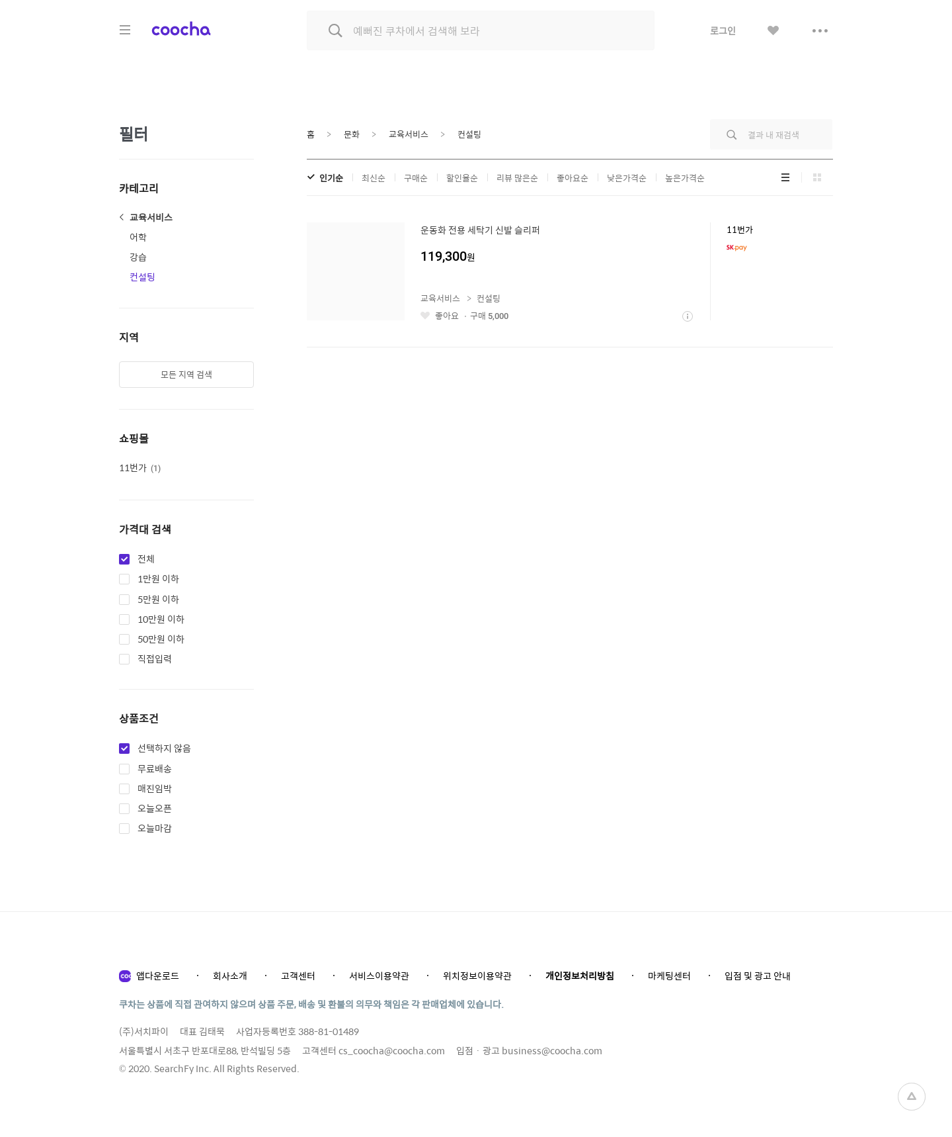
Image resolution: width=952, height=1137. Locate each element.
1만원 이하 (158, 579)
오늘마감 (155, 828)
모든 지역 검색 (186, 374)
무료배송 (155, 769)
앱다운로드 (157, 975)
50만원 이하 (161, 639)
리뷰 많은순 (517, 178)
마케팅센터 (669, 975)
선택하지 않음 (164, 748)
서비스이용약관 (379, 975)
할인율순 (462, 178)
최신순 (373, 178)
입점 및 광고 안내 (758, 975)
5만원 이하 (158, 599)
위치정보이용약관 (477, 975)
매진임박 (155, 789)
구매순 (416, 178)
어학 (138, 237)
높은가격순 (685, 178)
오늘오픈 (155, 808)
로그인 (723, 30)
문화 (352, 134)
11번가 (140, 467)
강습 (138, 257)
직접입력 (155, 659)
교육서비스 (151, 217)
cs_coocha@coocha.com (391, 1050)
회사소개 (230, 975)
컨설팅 (142, 276)
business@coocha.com (552, 1050)
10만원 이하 (161, 619)
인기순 (331, 178)
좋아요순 (572, 178)
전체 (146, 559)
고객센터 (298, 975)
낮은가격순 (627, 178)
